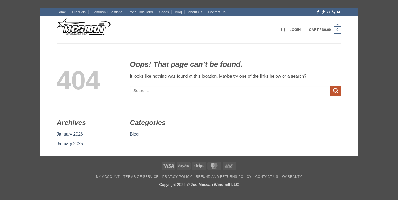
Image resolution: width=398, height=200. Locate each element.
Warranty (292, 177)
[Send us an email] (328, 12)
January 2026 (70, 134)
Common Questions (107, 12)
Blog (178, 12)
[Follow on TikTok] (323, 12)
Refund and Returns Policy (224, 177)
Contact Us (216, 12)
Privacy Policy (177, 177)
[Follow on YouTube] (338, 12)
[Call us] (333, 12)
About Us (195, 12)
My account (108, 177)
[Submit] (335, 91)
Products (79, 12)
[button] (283, 30)
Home (61, 12)
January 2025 (70, 143)
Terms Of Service (141, 177)
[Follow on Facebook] (318, 12)
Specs (164, 12)
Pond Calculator (141, 12)
